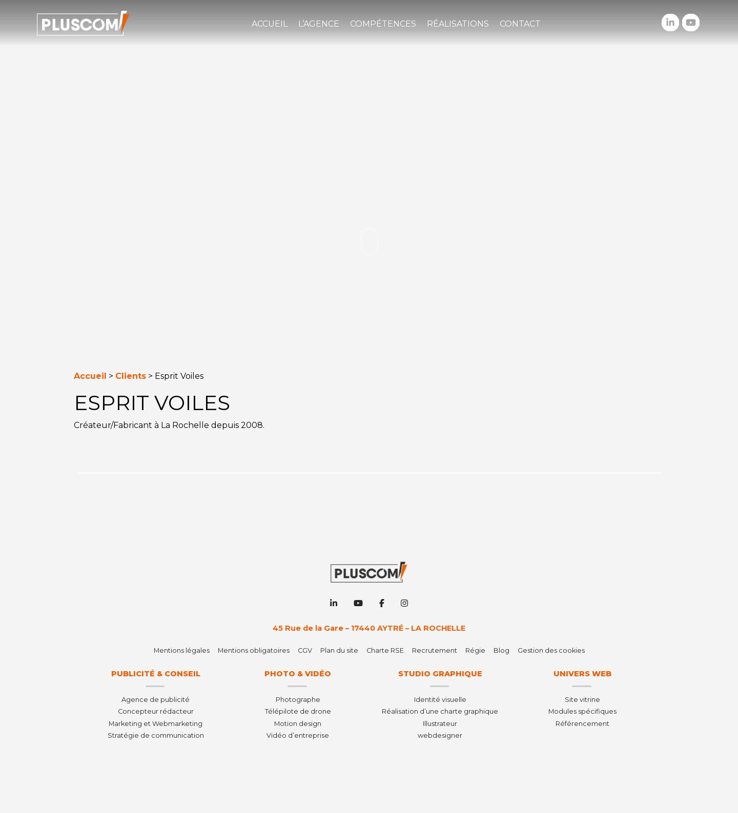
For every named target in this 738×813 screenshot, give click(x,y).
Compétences (383, 24)
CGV (305, 650)
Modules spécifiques (582, 711)
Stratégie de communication (156, 735)
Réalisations (458, 24)
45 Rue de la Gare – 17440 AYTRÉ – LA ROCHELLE (369, 628)
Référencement (582, 724)
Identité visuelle (440, 699)
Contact (520, 24)
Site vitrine (582, 699)
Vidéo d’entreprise (297, 735)
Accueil (270, 24)
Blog (501, 650)
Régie (475, 650)
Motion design (297, 724)
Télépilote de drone (298, 711)
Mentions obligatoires (254, 650)
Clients (130, 376)
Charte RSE (385, 650)
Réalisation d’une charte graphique (440, 711)
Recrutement (434, 650)
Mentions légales (182, 650)
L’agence (318, 24)
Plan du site (339, 650)
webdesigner (440, 735)
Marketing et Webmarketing (155, 724)
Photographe (298, 699)
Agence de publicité (155, 699)
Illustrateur (440, 724)
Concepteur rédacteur (156, 711)
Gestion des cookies (551, 650)
